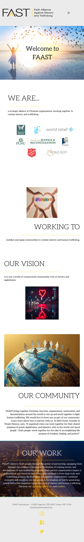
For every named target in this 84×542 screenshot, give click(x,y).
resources (47, 486)
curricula (36, 486)
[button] (69, 13)
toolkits (61, 486)
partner (41, 421)
